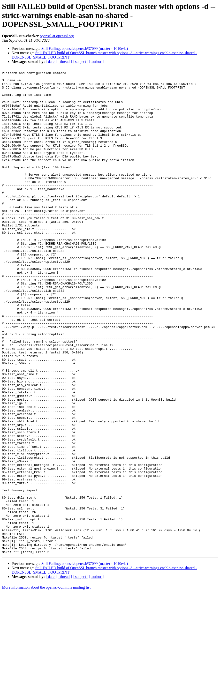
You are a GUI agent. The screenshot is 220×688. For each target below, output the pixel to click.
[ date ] (51, 62)
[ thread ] (65, 62)
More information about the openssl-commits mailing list (46, 684)
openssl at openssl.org (57, 36)
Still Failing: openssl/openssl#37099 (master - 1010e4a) (84, 48)
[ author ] (96, 62)
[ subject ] (80, 62)
